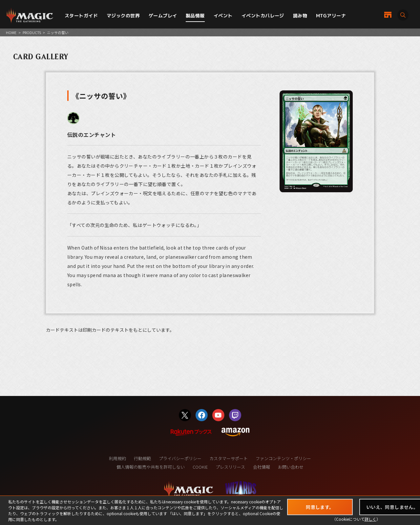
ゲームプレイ (163, 15)
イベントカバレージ (263, 15)
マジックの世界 (123, 15)
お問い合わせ (291, 467)
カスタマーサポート (228, 458)
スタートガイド (81, 15)
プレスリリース (230, 467)
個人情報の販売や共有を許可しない (150, 467)
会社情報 (261, 467)
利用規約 (117, 458)
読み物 (300, 15)
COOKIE (200, 467)
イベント (223, 15)
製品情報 (195, 15)
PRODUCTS (32, 32)
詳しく (370, 519)
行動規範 (142, 458)
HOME (11, 32)
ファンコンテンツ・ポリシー (283, 458)
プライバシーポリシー (180, 458)
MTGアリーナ (331, 15)
